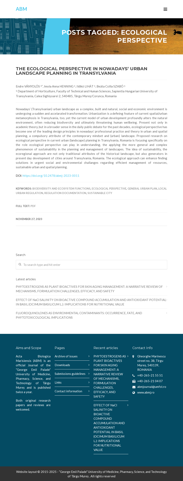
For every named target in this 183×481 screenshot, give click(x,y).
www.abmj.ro (145, 392)
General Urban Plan (142, 188)
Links (58, 382)
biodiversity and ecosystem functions (61, 188)
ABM (21, 9)
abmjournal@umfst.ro (151, 386)
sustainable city (99, 193)
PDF (33, 206)
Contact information (68, 391)
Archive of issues (66, 356)
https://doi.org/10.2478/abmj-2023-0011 (51, 175)
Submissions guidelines (70, 373)
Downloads (62, 365)
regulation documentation (65, 193)
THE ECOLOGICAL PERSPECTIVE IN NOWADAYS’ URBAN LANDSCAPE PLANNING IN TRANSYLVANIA (81, 71)
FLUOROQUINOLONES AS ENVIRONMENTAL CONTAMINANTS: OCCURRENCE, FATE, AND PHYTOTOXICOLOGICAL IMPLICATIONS (79, 315)
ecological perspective (109, 188)
